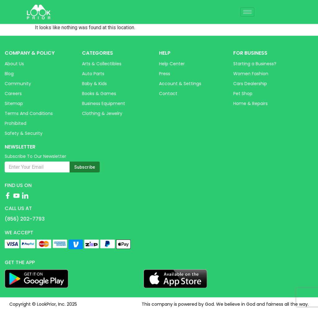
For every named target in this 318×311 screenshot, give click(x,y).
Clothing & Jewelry (102, 113)
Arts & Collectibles (101, 64)
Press (164, 74)
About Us (14, 64)
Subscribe (84, 167)
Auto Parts (93, 74)
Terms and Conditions (29, 113)
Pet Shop (242, 93)
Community (18, 83)
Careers (13, 93)
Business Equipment (103, 103)
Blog (9, 74)
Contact (168, 93)
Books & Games (99, 93)
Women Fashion (250, 74)
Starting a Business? (254, 64)
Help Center (172, 64)
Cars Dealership (250, 83)
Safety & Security (24, 133)
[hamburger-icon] (247, 11)
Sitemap (14, 103)
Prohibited (15, 123)
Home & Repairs (250, 103)
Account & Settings (180, 83)
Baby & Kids (94, 83)
